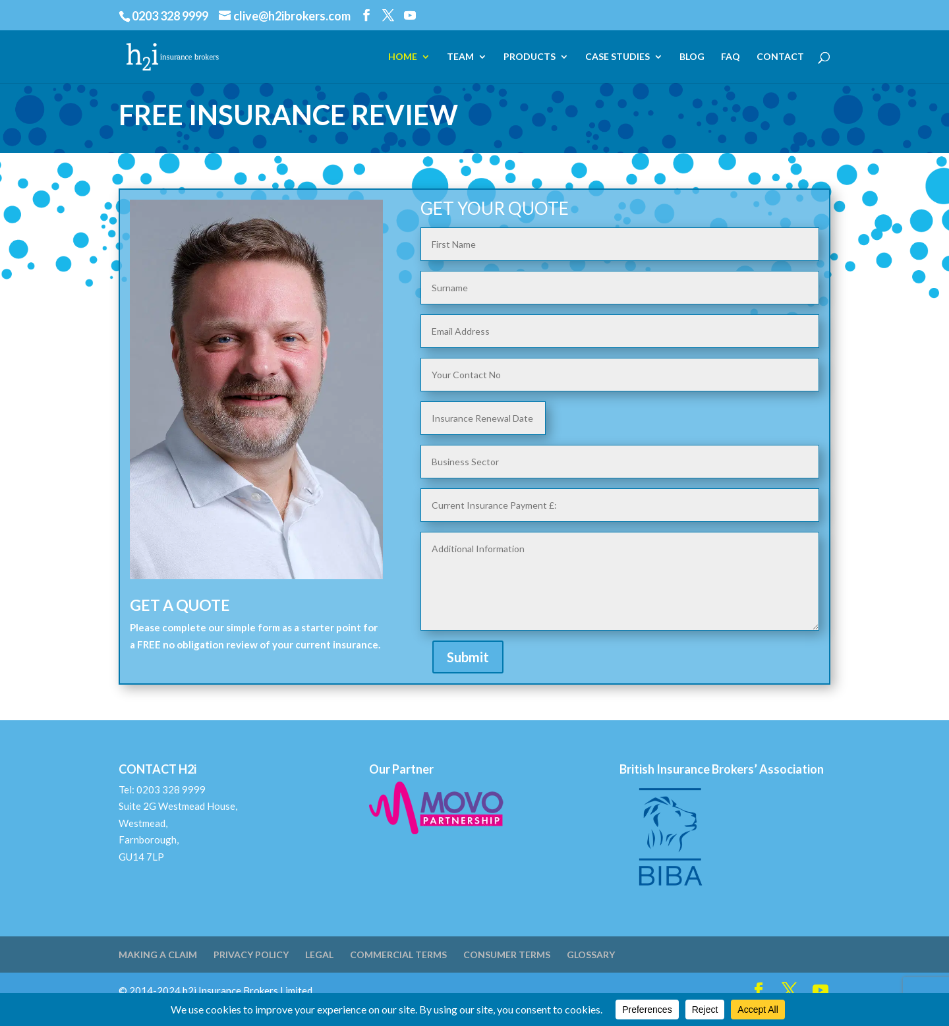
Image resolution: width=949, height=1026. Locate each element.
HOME (402, 57)
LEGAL (319, 954)
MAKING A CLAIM (158, 954)
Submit (468, 657)
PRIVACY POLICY (251, 954)
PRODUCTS (529, 57)
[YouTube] (410, 15)
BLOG (692, 57)
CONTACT (780, 57)
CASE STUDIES (617, 57)
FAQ (730, 57)
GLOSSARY (591, 954)
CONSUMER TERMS (506, 954)
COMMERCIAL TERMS (398, 954)
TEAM (460, 57)
